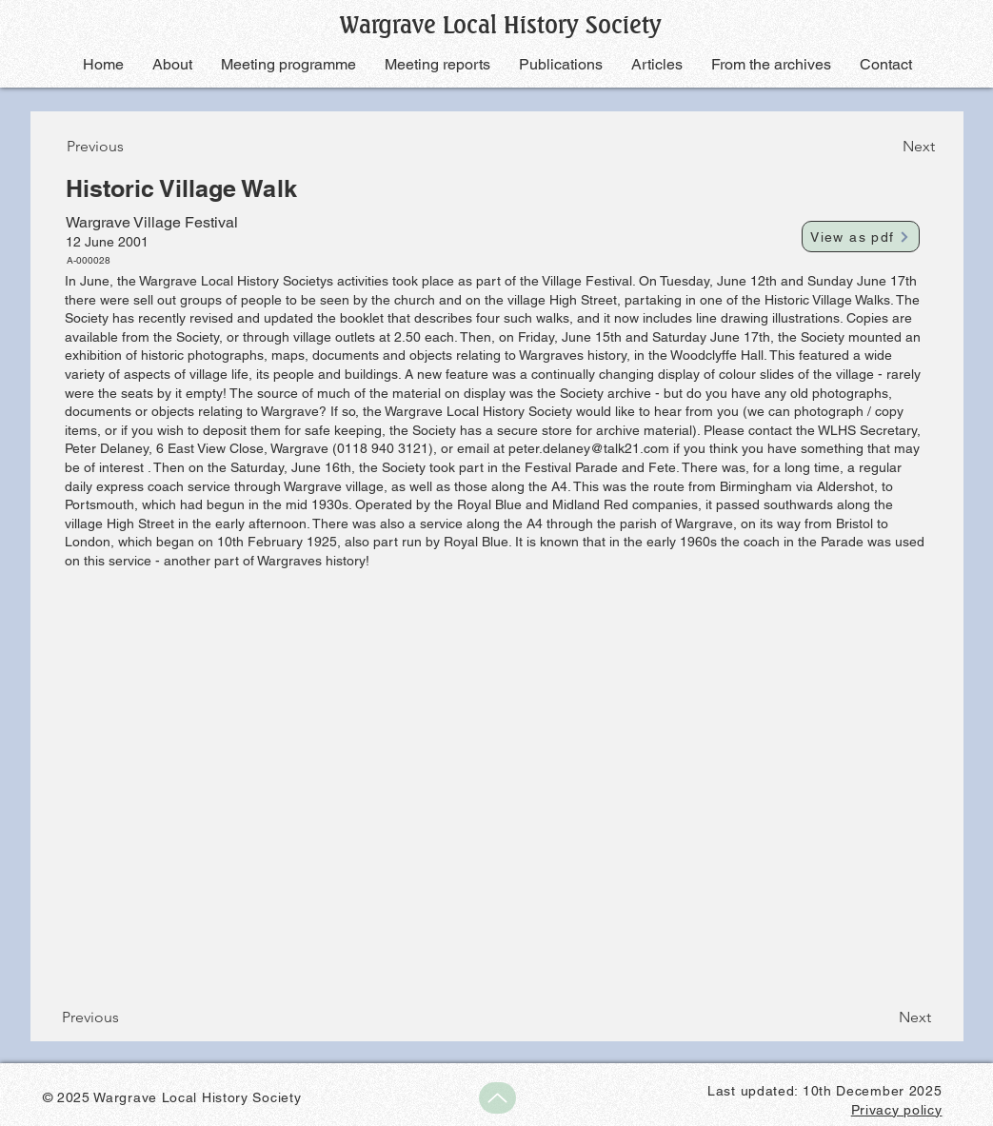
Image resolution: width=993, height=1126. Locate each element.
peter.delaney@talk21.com (588, 448)
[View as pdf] (861, 236)
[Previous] (129, 146)
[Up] (497, 1098)
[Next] (887, 146)
